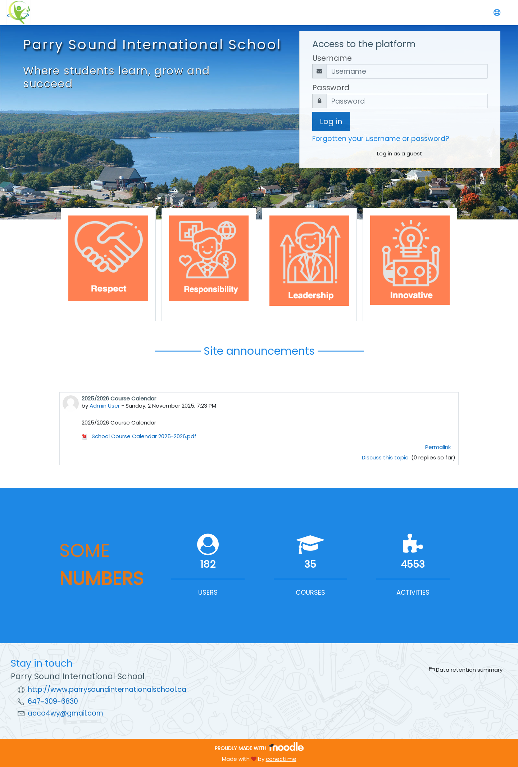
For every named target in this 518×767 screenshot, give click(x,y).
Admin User (105, 405)
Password (331, 87)
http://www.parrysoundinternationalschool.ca (107, 689)
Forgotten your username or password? (380, 139)
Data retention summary (466, 669)
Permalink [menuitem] (438, 447)
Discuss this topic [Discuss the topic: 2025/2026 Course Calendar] (386, 457)
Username (332, 58)
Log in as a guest (399, 153)
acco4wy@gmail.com (65, 713)
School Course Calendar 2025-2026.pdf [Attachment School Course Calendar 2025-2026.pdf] (139, 436)
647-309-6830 (53, 701)
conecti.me (281, 759)
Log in (331, 121)
